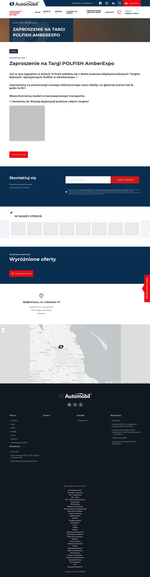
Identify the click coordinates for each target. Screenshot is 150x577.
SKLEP (37, 12)
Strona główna (75, 562)
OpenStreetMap (137, 382)
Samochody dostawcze (75, 532)
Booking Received (75, 490)
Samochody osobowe (75, 534)
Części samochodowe (75, 550)
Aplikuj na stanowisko (75, 506)
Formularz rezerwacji (75, 493)
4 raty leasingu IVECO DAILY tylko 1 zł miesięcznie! (25, 456)
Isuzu (13, 424)
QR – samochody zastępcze (75, 499)
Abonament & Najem (75, 511)
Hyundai (14, 420)
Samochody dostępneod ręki (15, 13)
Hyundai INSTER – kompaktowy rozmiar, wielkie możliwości (124, 425)
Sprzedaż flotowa (75, 560)
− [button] (3, 331)
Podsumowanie (75, 541)
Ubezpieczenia (75, 516)
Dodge (13, 431)
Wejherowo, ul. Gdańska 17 (82, 3)
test (75, 564)
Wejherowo (83, 420)
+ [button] (3, 327)
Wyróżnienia (75, 504)
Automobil (18, 23)
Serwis (58, 11)
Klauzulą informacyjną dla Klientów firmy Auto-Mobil (111, 190)
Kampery (14, 439)
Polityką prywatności (85, 190)
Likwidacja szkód (71, 12)
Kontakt (109, 12)
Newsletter (75, 523)
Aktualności (30, 23)
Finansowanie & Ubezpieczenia (75, 509)
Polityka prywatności (75, 544)
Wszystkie (15, 452)
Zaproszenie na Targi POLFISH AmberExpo (124, 442)
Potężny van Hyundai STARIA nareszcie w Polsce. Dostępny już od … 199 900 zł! (126, 432)
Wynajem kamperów (75, 567)
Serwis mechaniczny (75, 555)
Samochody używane (19, 442)
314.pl (123, 382)
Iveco (13, 435)
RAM (13, 428)
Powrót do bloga (19, 155)
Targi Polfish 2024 (119, 438)
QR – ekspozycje (75, 495)
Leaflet (108, 382)
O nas (75, 525)
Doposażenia (75, 553)
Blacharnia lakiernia (75, 548)
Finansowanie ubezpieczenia (94, 11)
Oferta (47, 11)
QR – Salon (75, 497)
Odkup (75, 527)
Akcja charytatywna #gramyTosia (24, 461)
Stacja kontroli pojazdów (75, 557)
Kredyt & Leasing (75, 513)
